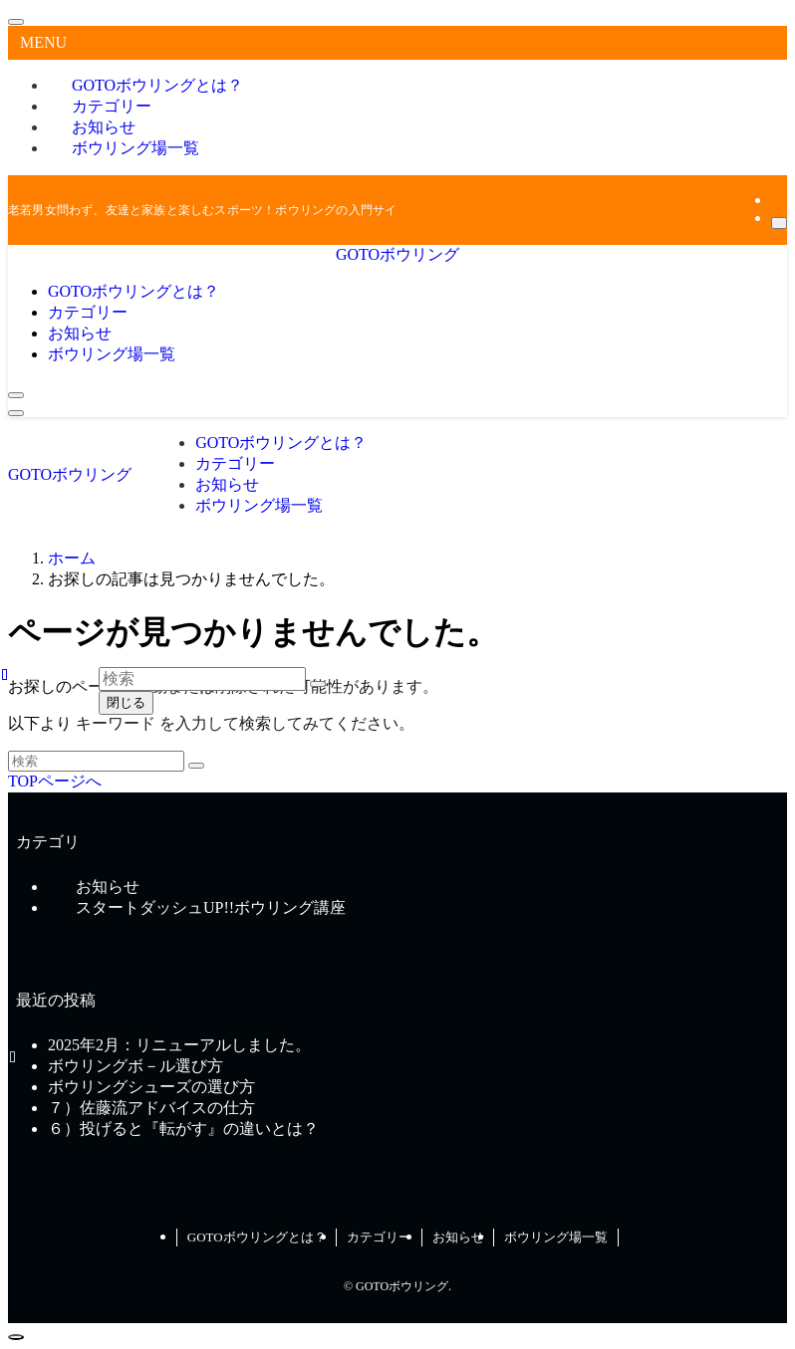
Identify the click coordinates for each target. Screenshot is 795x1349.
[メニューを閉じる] (16, 22)
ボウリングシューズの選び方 (151, 1086)
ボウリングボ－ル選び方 (135, 1065)
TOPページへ (55, 781)
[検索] (779, 223)
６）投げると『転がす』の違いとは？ (183, 1128)
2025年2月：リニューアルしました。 (179, 1044)
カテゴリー (379, 1237)
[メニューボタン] (16, 413)
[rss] (777, 199)
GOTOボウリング (397, 254)
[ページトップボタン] (16, 1337)
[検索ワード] (96, 761)
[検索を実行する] (196, 766)
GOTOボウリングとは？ (257, 1237)
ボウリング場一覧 (135, 147)
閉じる (126, 702)
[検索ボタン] (16, 395)
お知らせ (458, 1237)
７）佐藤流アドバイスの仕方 (151, 1107)
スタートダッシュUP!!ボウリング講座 (211, 907)
